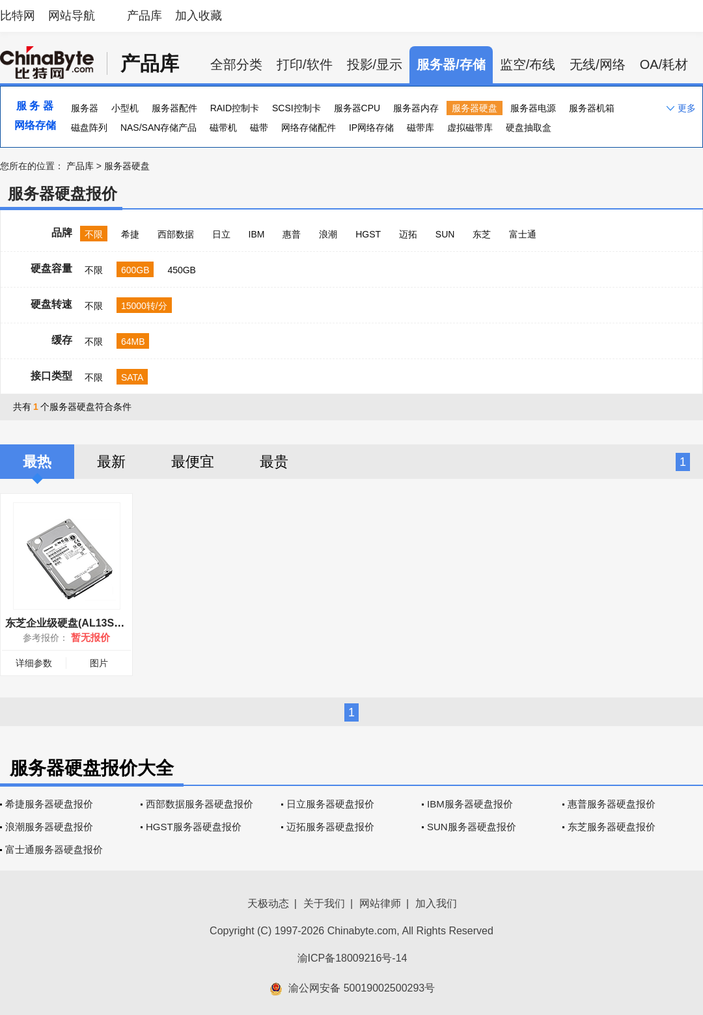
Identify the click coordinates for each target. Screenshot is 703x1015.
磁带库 (420, 127)
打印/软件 (305, 64)
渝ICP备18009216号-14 (352, 958)
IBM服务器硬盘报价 (470, 803)
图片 (99, 663)
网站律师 (380, 903)
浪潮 (328, 234)
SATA (132, 377)
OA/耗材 (664, 64)
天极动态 (268, 903)
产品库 (144, 15)
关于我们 (324, 903)
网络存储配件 (308, 127)
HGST (368, 234)
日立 (221, 234)
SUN (445, 234)
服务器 (84, 108)
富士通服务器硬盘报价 (54, 849)
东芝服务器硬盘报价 (611, 826)
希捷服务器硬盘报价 (49, 803)
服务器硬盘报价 (62, 193)
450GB (181, 270)
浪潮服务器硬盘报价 (49, 826)
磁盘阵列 (89, 127)
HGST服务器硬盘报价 (193, 826)
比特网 (17, 15)
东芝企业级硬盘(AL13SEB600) (77, 623)
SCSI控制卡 (296, 108)
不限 (94, 234)
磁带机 (223, 127)
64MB (133, 341)
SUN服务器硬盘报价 (471, 826)
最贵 (274, 461)
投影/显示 (375, 64)
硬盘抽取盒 (528, 127)
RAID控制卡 (234, 108)
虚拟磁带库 (470, 127)
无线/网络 (598, 64)
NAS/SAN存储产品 (158, 127)
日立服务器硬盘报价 (330, 803)
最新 (111, 461)
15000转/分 (144, 306)
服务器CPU (357, 108)
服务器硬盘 (474, 108)
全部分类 (236, 64)
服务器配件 (174, 108)
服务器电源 (533, 108)
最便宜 (192, 461)
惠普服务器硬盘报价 (611, 803)
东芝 (482, 234)
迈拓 (408, 234)
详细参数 (34, 663)
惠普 (292, 234)
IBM (257, 234)
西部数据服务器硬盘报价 (199, 803)
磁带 (259, 127)
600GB (135, 270)
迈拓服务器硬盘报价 (330, 826)
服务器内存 (416, 108)
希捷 (130, 234)
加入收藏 (198, 15)
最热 (37, 461)
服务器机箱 (591, 108)
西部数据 (176, 234)
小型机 (125, 108)
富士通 (522, 234)
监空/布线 (528, 64)
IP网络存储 (371, 127)
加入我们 (436, 903)
